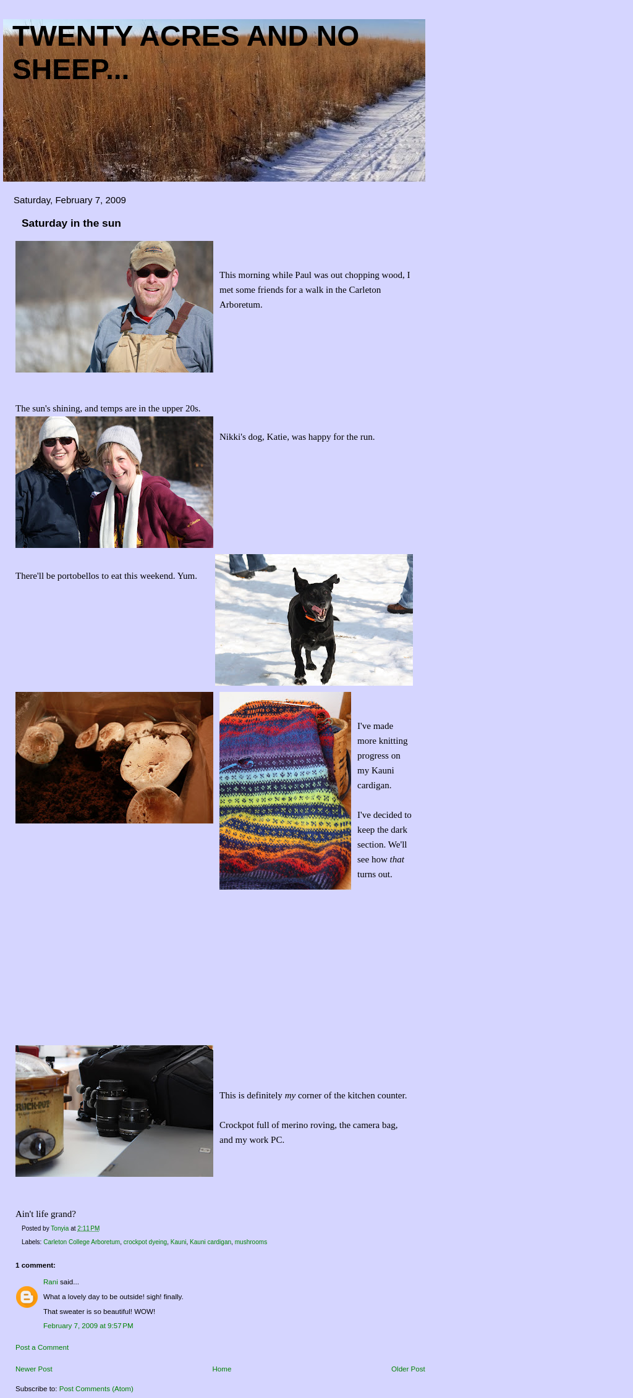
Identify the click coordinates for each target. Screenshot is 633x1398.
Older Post (408, 1369)
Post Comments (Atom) (96, 1388)
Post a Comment (42, 1347)
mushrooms (251, 1242)
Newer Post (34, 1369)
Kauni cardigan (210, 1242)
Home (222, 1369)
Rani (50, 1282)
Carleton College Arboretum (81, 1242)
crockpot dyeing (145, 1242)
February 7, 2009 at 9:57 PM (88, 1325)
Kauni (179, 1242)
